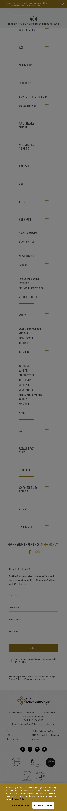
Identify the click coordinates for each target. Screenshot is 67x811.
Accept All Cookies (43, 805)
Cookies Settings (20, 805)
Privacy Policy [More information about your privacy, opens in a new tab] (18, 799)
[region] (33, 797)
